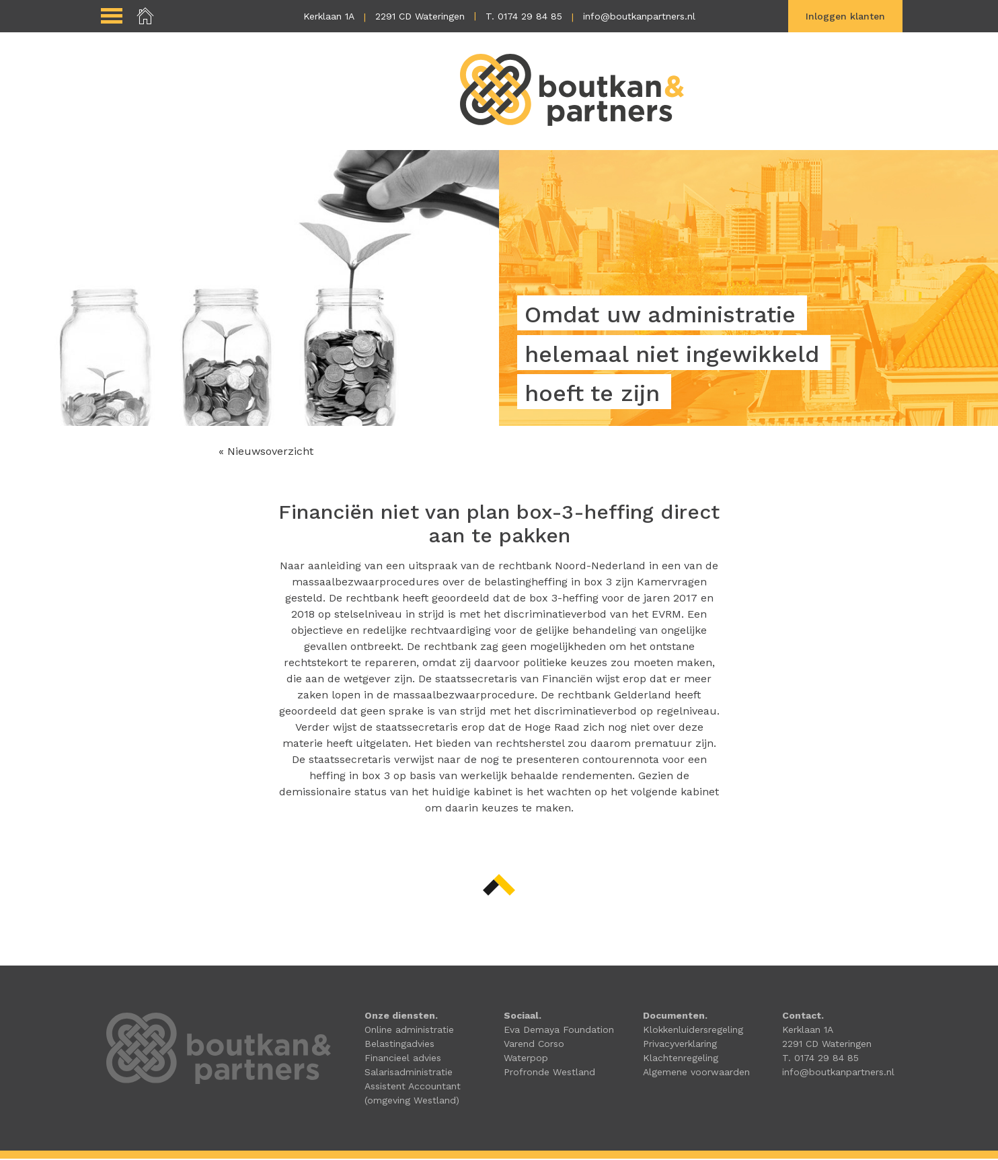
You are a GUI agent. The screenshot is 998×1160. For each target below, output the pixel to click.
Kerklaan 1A (328, 16)
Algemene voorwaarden (696, 1073)
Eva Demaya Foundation (559, 1030)
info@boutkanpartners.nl (639, 16)
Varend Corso (534, 1045)
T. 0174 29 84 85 (524, 16)
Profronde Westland (549, 1073)
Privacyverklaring (680, 1045)
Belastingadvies (399, 1045)
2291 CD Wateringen (420, 16)
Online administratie (409, 1030)
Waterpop (526, 1059)
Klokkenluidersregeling (693, 1030)
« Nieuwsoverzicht (266, 452)
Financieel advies (402, 1059)
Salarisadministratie (408, 1073)
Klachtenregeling (680, 1059)
